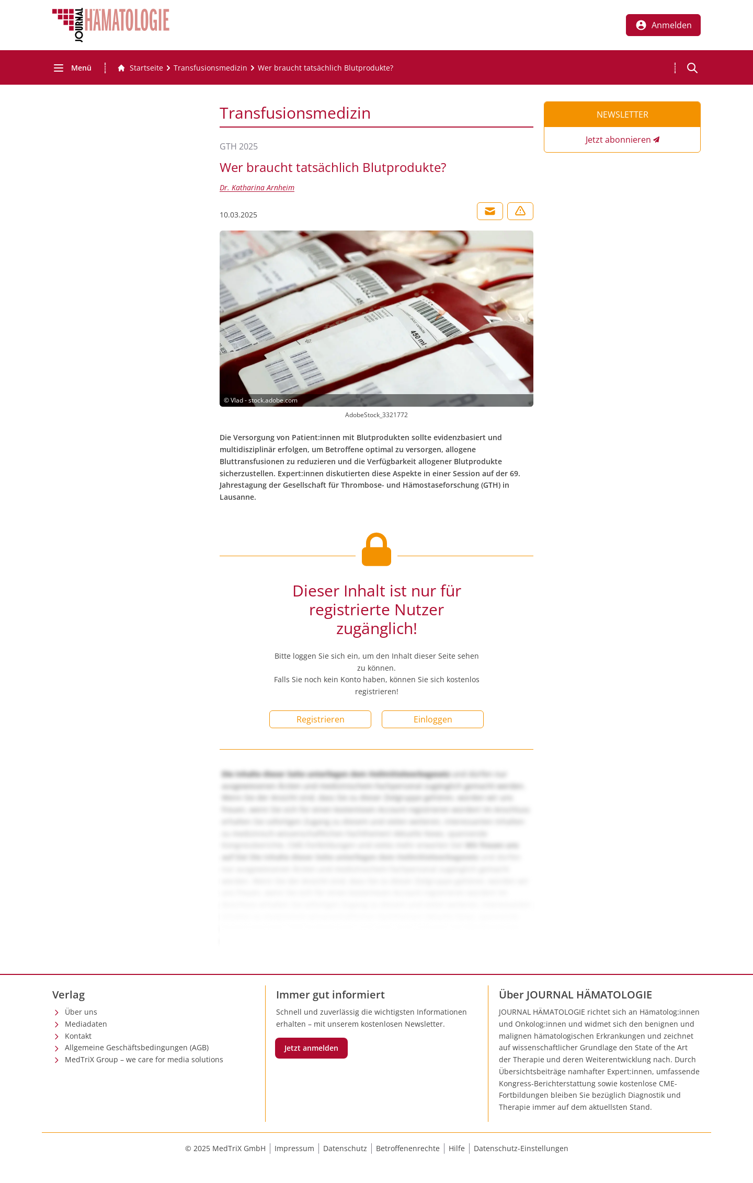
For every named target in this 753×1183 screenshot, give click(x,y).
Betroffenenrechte (408, 1148)
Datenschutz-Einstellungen (521, 1148)
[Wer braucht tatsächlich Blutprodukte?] (325, 68)
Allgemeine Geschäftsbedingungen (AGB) (137, 1047)
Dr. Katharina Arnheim (257, 187)
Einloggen (433, 719)
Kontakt (78, 1036)
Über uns (81, 1012)
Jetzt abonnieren (618, 139)
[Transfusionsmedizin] (210, 68)
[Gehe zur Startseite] (140, 68)
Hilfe (457, 1148)
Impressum (294, 1148)
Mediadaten (86, 1024)
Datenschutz (345, 1148)
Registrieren (320, 719)
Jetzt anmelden (311, 1048)
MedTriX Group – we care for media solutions (144, 1059)
